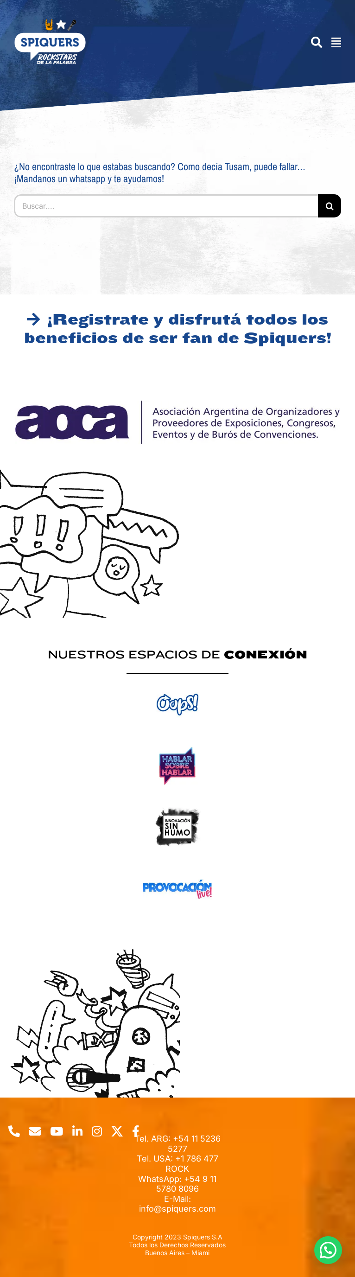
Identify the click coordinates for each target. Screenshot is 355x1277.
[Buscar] (329, 205)
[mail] (35, 1131)
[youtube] (56, 1131)
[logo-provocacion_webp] (177, 867)
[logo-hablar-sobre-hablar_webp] (177, 744)
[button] (328, 1250)
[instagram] (97, 1131)
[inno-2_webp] (177, 805)
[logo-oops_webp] (177, 682)
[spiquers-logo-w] (50, 22)
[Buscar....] (166, 205)
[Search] (312, 42)
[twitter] (117, 1131)
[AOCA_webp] (177, 404)
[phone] (14, 1131)
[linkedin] (77, 1131)
